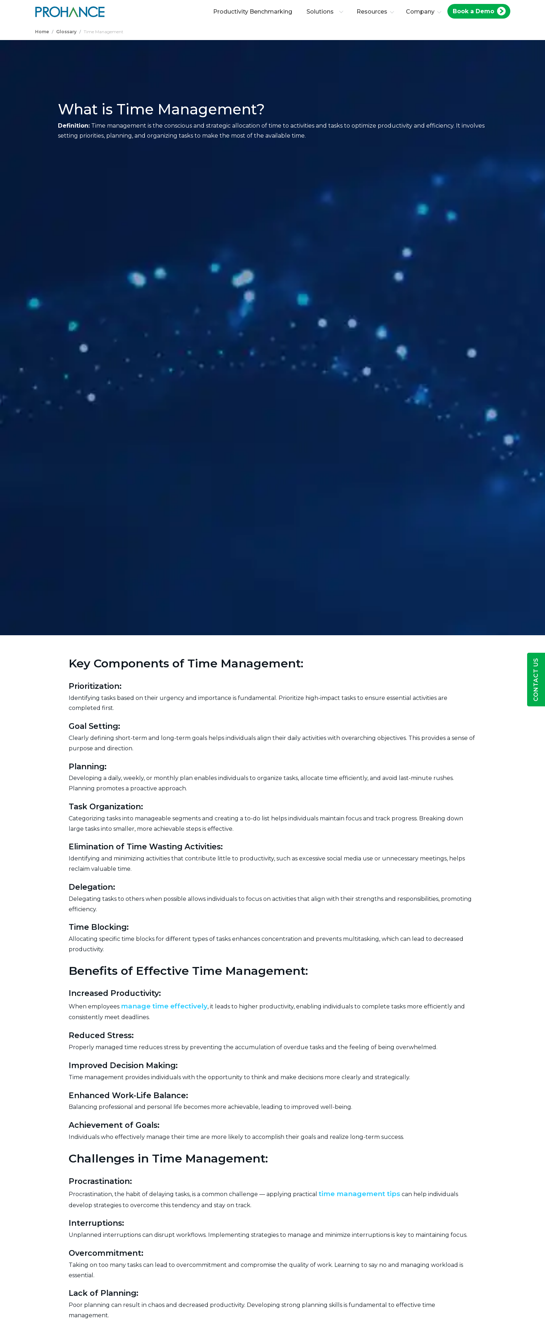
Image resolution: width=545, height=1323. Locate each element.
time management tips (359, 1194)
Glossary (66, 31)
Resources (373, 11)
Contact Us (535, 679)
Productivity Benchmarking (254, 11)
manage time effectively (164, 1006)
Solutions (326, 11)
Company (422, 11)
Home (42, 31)
